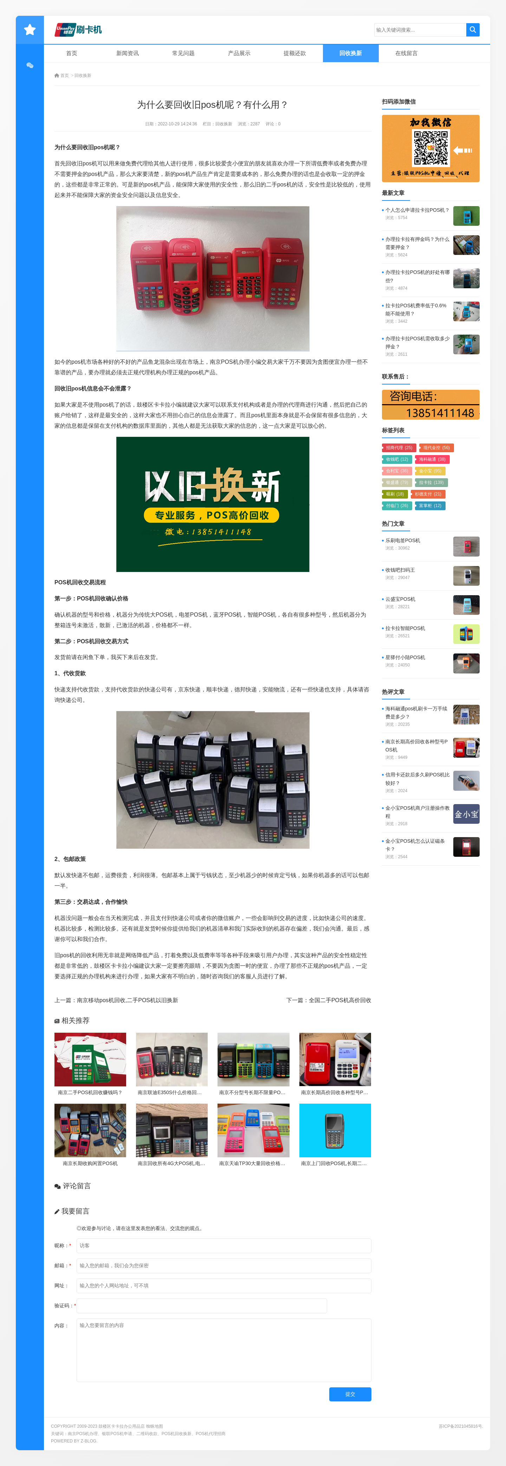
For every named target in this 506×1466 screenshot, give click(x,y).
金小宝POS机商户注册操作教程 (417, 812)
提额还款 (295, 53)
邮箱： (62, 1265)
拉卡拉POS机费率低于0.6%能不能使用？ (415, 309)
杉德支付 (428, 494)
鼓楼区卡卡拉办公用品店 (121, 1426)
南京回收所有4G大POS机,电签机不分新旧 (184, 1163)
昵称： (62, 1245)
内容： (61, 1325)
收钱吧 (397, 459)
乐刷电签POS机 (403, 540)
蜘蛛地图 (154, 1426)
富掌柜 (430, 505)
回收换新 (350, 53)
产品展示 (239, 53)
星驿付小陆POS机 (405, 657)
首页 (71, 53)
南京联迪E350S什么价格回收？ (172, 1092)
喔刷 (395, 494)
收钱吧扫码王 (400, 570)
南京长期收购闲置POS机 (90, 1163)
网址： (61, 1285)
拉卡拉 (431, 482)
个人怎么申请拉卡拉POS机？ (417, 210)
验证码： (65, 1305)
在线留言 (406, 53)
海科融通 (432, 459)
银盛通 (397, 482)
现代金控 (436, 447)
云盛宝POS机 (400, 599)
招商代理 (399, 447)
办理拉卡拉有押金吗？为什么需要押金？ (417, 243)
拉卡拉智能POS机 (405, 628)
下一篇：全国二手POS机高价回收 (328, 1000)
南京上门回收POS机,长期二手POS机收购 (346, 1163)
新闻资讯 (127, 53)
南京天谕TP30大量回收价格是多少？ (259, 1163)
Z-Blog (88, 1441)
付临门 (397, 505)
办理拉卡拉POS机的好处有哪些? (417, 276)
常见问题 (183, 53)
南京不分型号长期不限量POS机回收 (259, 1092)
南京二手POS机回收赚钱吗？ (90, 1092)
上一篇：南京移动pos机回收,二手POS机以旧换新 (116, 1000)
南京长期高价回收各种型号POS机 (338, 1092)
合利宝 (397, 470)
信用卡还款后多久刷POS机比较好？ (417, 778)
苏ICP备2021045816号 (460, 1426)
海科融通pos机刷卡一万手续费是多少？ (416, 712)
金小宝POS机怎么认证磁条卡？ (415, 845)
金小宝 (430, 470)
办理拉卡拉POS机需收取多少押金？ (417, 342)
